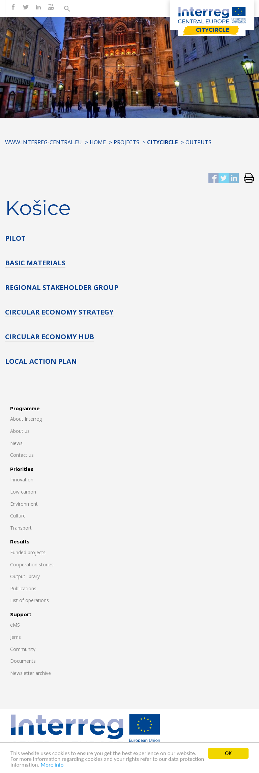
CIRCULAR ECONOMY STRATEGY (59, 312)
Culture (18, 515)
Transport (21, 528)
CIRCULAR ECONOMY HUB (49, 336)
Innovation (21, 479)
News (16, 443)
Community (22, 649)
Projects (126, 142)
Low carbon (23, 491)
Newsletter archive (30, 673)
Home (98, 142)
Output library (25, 576)
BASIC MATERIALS (35, 262)
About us (20, 431)
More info (52, 765)
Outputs (198, 142)
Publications (23, 588)
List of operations (29, 600)
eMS (15, 625)
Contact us (22, 455)
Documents (23, 661)
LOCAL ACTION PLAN (41, 361)
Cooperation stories (32, 564)
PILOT (15, 238)
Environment (24, 504)
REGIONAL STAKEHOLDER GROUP (61, 287)
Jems (15, 637)
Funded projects (28, 552)
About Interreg (26, 419)
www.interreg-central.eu (43, 142)
